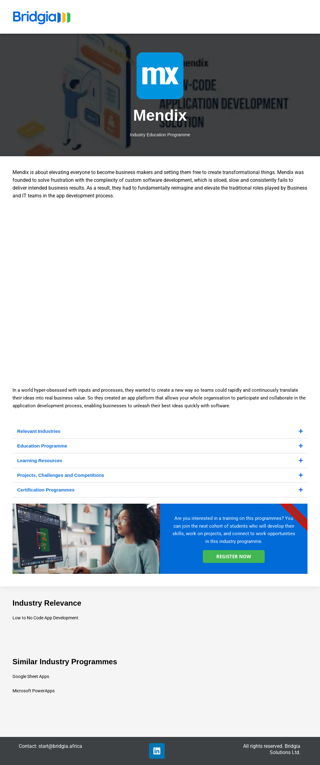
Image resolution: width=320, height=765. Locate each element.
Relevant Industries (38, 431)
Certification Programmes (45, 489)
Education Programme (42, 445)
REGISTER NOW (233, 556)
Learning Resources (39, 460)
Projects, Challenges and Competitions (60, 475)
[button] (160, 431)
